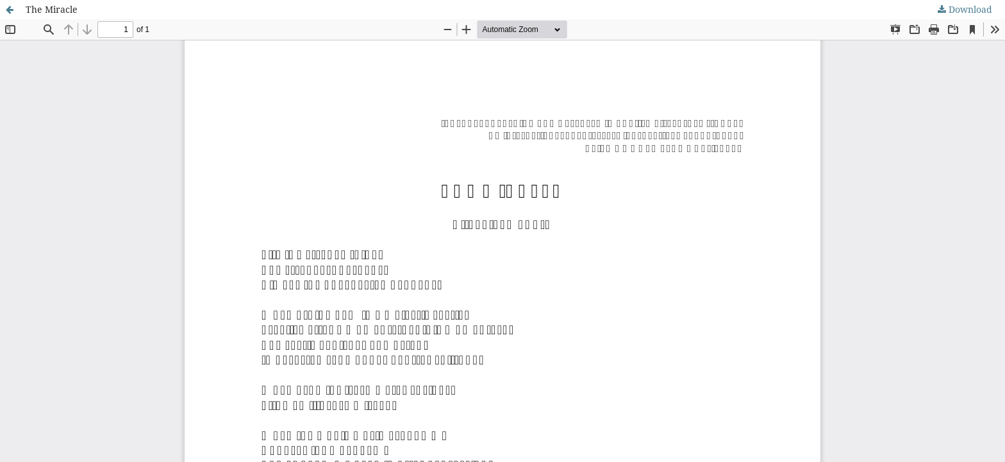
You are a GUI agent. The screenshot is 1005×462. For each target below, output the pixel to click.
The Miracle (52, 9)
